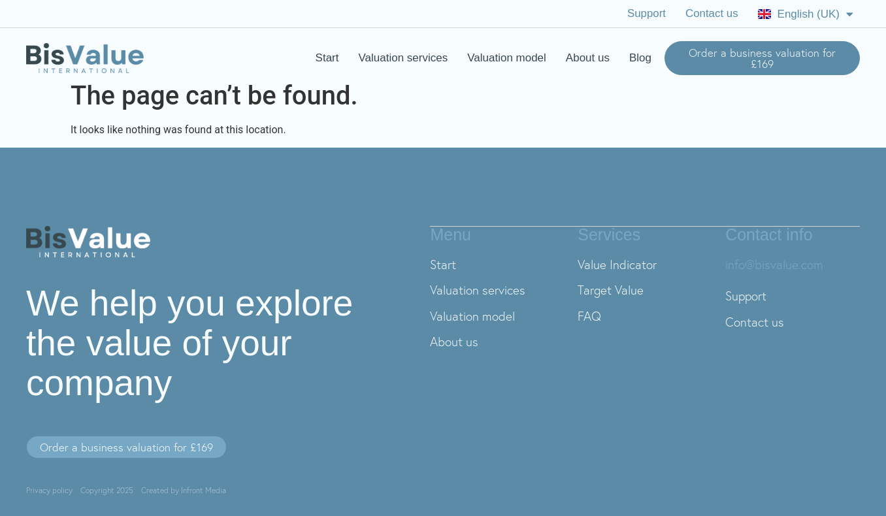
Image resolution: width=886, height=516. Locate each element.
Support (646, 13)
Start (327, 58)
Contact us (711, 13)
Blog (640, 58)
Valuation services (403, 58)
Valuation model (506, 58)
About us (588, 58)
